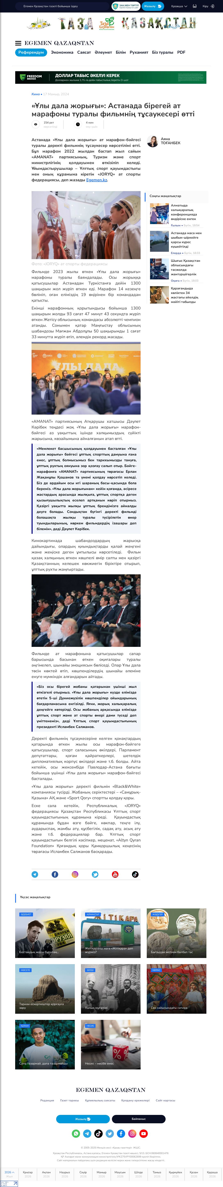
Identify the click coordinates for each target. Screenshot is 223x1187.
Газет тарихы (69, 1100)
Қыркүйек (175, 1174)
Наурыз (65, 1174)
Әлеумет (103, 52)
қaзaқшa (179, 6)
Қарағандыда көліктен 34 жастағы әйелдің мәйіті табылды (184, 295)
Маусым (120, 1174)
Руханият (139, 52)
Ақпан (46, 1174)
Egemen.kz (96, 180)
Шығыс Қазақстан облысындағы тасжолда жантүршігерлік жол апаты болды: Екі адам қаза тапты (187, 272)
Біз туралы (162, 52)
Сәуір (83, 1174)
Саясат (84, 52)
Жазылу (153, 6)
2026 (9, 1174)
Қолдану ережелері (135, 1100)
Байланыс (139, 1119)
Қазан (194, 1174)
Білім (121, 52)
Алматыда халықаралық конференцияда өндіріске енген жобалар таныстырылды (184, 216)
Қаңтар (28, 1174)
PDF (181, 52)
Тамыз (157, 1174)
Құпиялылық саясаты (100, 1100)
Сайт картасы (165, 1100)
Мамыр (101, 1174)
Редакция (47, 1100)
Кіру (208, 6)
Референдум (31, 52)
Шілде (138, 1174)
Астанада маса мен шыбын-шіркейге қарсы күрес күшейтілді (186, 240)
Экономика (62, 52)
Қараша (212, 1174)
